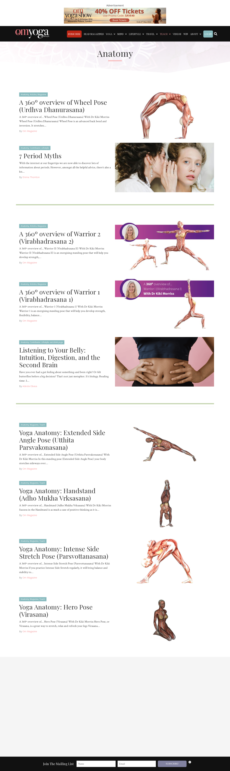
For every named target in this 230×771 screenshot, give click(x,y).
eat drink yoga (56, 342)
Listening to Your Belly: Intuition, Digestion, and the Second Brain (59, 356)
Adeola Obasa (30, 385)
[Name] (96, 764)
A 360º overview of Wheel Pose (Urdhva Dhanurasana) (63, 105)
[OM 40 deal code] (115, 15)
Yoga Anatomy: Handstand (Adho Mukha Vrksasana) (57, 494)
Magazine (42, 94)
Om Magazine (30, 130)
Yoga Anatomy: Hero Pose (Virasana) (56, 610)
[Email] (137, 764)
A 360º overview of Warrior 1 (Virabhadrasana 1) (59, 295)
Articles (33, 94)
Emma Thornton (31, 176)
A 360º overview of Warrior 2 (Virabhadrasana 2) (59, 237)
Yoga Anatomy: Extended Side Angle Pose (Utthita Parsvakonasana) (62, 439)
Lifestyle (45, 147)
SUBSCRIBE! (172, 764)
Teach (42, 424)
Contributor (35, 147)
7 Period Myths (40, 155)
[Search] (215, 34)
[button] (224, 765)
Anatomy (25, 94)
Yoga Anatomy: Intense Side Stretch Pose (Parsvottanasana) (63, 552)
